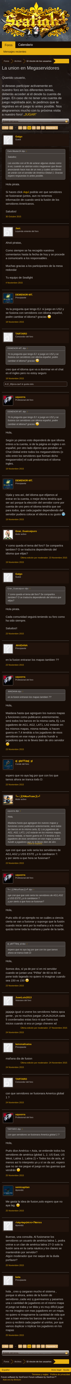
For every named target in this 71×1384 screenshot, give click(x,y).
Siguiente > (51, 128)
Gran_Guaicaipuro (26, 531)
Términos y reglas (40, 1374)
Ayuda (66, 1370)
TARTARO (21, 333)
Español (5, 1370)
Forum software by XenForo (15, 1377)
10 (20, 128)
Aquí (26, 192)
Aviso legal (56, 1370)
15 (43, 128)
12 (29, 128)
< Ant (5, 128)
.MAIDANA (21, 645)
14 (38, 128)
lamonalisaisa (23, 1044)
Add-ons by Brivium (12, 1380)
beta (17, 1277)
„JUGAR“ (30, 114)
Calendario (25, 44)
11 (25, 128)
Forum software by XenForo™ (42, 1377)
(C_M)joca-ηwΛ (14, 384)
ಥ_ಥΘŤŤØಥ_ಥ (24, 761)
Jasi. (18, 228)
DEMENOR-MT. (24, 294)
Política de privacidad (60, 1374)
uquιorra (20, 397)
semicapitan (22, 1187)
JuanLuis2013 (23, 997)
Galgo (18, 136)
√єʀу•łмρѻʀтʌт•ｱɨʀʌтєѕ (28, 1222)
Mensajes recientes (14, 51)
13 (34, 128)
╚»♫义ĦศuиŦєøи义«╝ (28, 796)
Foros (8, 45)
